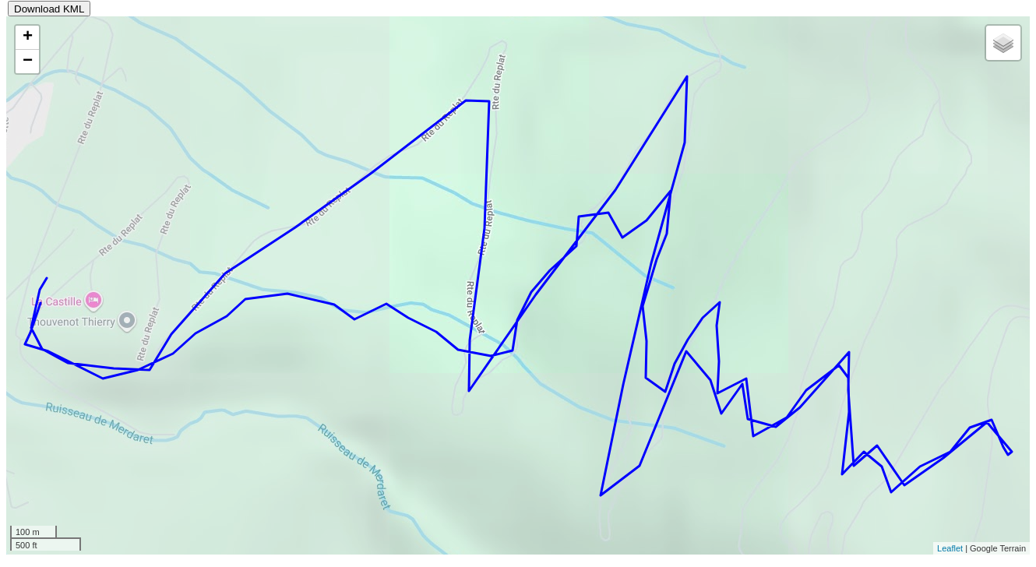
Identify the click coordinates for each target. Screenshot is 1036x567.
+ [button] (28, 37)
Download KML (49, 9)
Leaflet (950, 548)
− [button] (28, 61)
